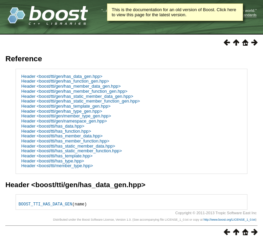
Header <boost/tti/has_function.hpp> (56, 131)
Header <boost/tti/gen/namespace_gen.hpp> (64, 121)
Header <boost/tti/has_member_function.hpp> (65, 140)
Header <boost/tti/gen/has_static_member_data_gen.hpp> (77, 96)
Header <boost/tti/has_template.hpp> (57, 155)
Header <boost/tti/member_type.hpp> (57, 165)
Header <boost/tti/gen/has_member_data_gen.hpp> (71, 86)
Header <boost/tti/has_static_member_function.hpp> (71, 150)
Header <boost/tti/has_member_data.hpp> (62, 135)
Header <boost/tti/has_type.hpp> (52, 160)
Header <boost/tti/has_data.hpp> (52, 126)
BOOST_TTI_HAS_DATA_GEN (45, 206)
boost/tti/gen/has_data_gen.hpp (88, 184)
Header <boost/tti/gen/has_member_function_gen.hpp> (74, 91)
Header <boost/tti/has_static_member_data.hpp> (68, 146)
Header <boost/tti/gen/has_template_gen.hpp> (66, 106)
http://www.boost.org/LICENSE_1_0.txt (229, 221)
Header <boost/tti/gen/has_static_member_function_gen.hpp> (80, 101)
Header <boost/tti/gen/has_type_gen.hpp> (61, 111)
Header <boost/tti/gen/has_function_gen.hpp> (65, 81)
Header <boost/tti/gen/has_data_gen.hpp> (62, 76)
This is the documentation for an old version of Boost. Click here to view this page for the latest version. (174, 12)
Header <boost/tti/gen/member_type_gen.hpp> (66, 115)
